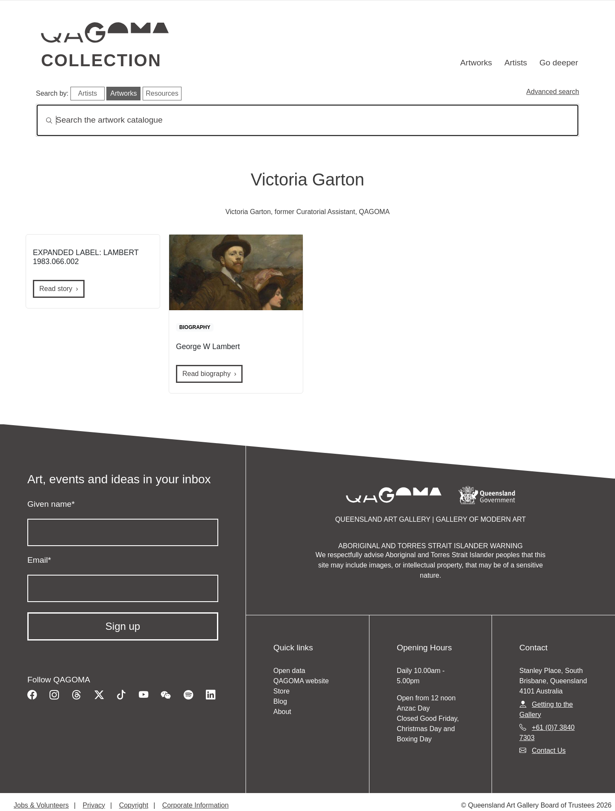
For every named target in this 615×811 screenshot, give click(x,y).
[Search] (307, 120)
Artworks (476, 62)
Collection (101, 60)
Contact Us (548, 750)
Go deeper (558, 62)
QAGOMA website (301, 681)
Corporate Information (195, 805)
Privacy (94, 805)
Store (281, 691)
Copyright (133, 805)
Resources (162, 93)
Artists (515, 62)
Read (206, 373)
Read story (55, 288)
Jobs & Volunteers (41, 805)
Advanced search (552, 91)
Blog (280, 701)
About (282, 711)
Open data (289, 670)
